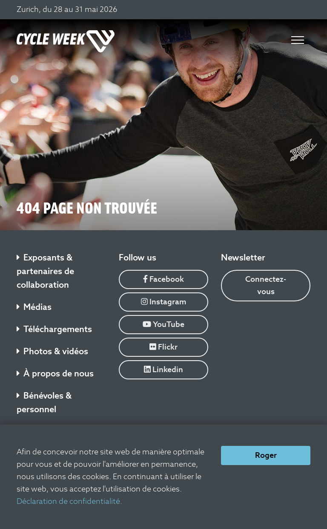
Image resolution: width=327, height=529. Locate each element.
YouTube (163, 324)
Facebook (163, 279)
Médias (34, 306)
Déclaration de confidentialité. (69, 501)
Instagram (163, 301)
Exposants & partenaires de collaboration (45, 271)
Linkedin (163, 369)
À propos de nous (55, 373)
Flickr (163, 347)
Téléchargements (54, 329)
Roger (266, 455)
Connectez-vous (265, 285)
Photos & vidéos (52, 351)
